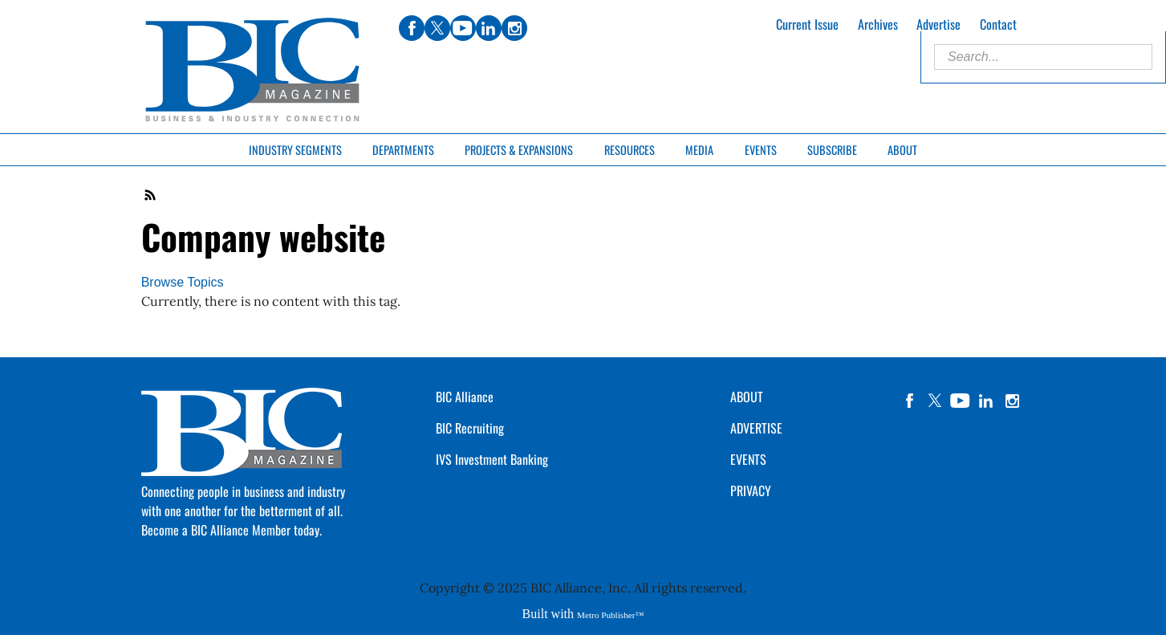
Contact (998, 24)
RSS (150, 195)
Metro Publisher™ (610, 615)
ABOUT (746, 396)
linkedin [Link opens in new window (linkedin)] (489, 28)
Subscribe (832, 149)
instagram (1012, 400)
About (902, 149)
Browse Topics (182, 282)
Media (699, 149)
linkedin (986, 400)
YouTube (960, 400)
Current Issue (807, 24)
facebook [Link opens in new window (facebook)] (412, 28)
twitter (935, 400)
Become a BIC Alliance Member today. (231, 529)
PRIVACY (750, 490)
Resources (629, 149)
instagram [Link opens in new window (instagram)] (514, 28)
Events (761, 149)
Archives (878, 24)
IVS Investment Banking (492, 459)
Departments (403, 149)
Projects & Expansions (519, 149)
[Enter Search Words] (1043, 57)
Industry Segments (295, 149)
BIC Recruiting (470, 428)
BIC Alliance (465, 396)
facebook (909, 400)
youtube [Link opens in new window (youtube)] (463, 28)
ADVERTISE (756, 428)
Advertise (938, 24)
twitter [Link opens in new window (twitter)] (437, 28)
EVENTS (748, 459)
